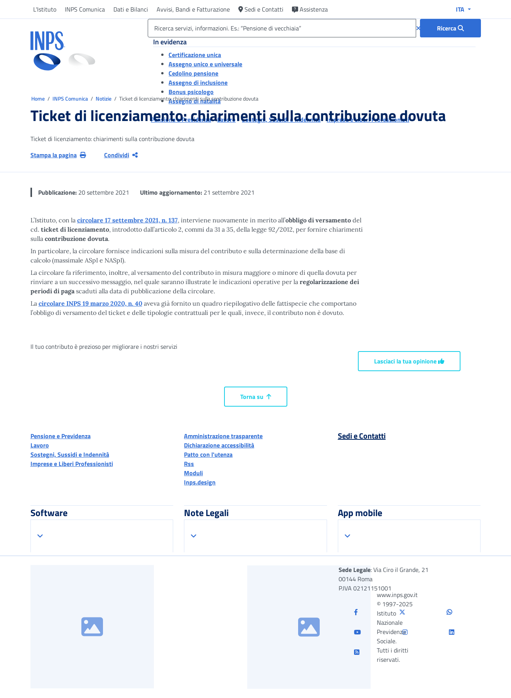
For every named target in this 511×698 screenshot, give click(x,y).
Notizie (103, 98)
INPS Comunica (85, 9)
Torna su (255, 396)
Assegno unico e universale (205, 64)
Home (38, 98)
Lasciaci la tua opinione (409, 361)
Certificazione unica (195, 54)
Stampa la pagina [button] (58, 155)
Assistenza (310, 9)
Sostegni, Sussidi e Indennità (69, 454)
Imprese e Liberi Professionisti (71, 463)
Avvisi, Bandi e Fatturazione (193, 9)
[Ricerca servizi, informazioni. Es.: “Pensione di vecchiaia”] (282, 28)
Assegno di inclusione (198, 82)
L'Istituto (44, 9)
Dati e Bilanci (130, 9)
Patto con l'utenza (208, 454)
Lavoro (39, 445)
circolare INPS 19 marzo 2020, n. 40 (90, 303)
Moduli (193, 473)
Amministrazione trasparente (223, 436)
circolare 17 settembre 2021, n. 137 (127, 220)
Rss (189, 463)
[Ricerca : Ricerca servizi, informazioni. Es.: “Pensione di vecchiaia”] (450, 28)
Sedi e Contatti (260, 9)
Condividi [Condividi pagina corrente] (121, 155)
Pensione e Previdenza (60, 436)
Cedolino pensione (193, 73)
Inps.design (200, 482)
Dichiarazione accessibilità (219, 445)
